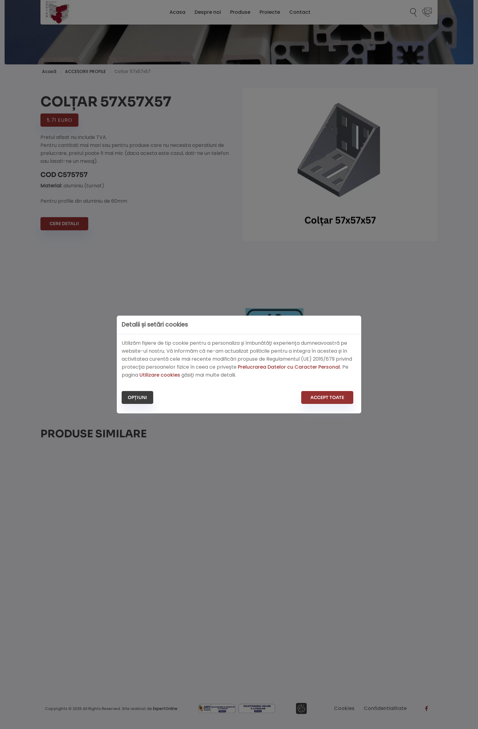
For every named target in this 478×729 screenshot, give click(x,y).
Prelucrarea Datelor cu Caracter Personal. (289, 366)
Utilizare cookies (159, 374)
